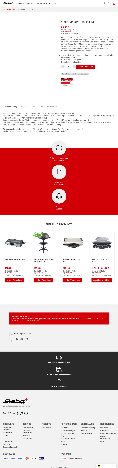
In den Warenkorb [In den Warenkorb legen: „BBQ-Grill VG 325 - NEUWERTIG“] (43, 280)
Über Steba (65, 428)
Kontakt (64, 444)
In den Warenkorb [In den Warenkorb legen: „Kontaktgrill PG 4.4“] (72, 280)
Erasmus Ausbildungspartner (68, 437)
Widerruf (84, 430)
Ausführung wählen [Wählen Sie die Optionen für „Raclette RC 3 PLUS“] (101, 280)
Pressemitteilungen (68, 430)
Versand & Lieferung (88, 428)
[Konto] (104, 3)
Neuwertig (6, 444)
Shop (13, 9)
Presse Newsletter (67, 433)
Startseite (6, 9)
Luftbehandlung (8, 441)
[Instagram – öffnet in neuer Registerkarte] (21, 413)
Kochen (5, 435)
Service (30, 3)
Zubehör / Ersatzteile (10, 447)
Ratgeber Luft (27, 438)
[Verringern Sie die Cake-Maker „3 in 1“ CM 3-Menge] (62, 66)
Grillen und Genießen (80, 74)
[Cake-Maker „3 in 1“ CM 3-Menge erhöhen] (74, 66)
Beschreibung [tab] (11, 107)
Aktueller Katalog (28, 428)
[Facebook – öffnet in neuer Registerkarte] (17, 413)
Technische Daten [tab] (28, 107)
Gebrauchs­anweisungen (27, 431)
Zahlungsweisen (86, 433)
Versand (68, 31)
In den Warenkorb (85, 67)
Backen (5, 438)
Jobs (63, 441)
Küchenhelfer (7, 432)
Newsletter (26, 435)
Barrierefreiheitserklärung (109, 433)
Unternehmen (41, 3)
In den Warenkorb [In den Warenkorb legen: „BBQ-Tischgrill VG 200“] (14, 280)
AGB (102, 441)
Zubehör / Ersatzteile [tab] (48, 107)
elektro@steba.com (22, 334)
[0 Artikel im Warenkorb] (113, 3)
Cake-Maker (66, 74)
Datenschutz (104, 430)
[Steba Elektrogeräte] (8, 3)
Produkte (20, 3)
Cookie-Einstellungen (105, 437)
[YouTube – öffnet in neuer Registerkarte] (26, 413)
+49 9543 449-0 (21, 339)
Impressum (104, 428)
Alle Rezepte (46, 428)
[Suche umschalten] (109, 3)
